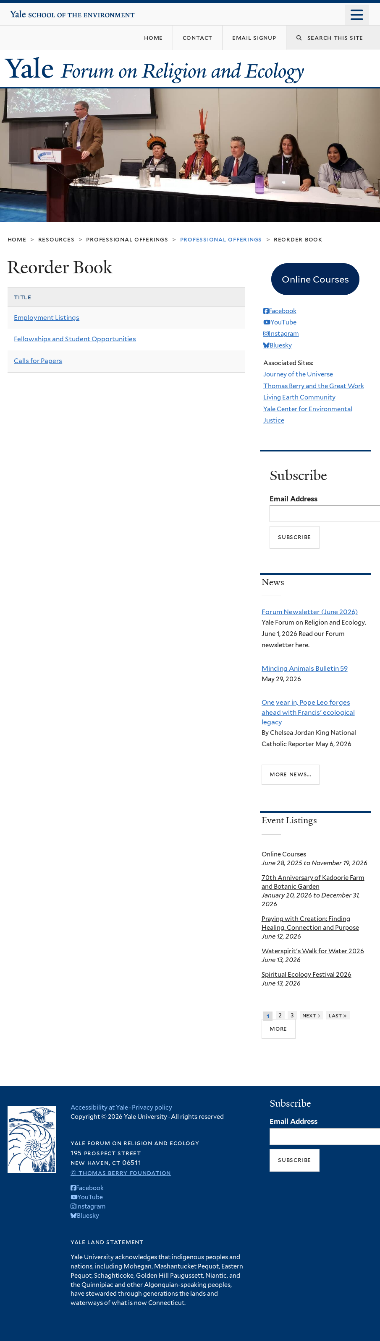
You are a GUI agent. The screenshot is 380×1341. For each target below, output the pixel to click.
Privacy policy (152, 1107)
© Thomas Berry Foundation (121, 1173)
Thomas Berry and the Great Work (313, 386)
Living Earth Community (299, 397)
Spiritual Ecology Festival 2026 (306, 974)
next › (311, 1015)
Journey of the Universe (298, 374)
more (278, 1028)
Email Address (293, 499)
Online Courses (284, 854)
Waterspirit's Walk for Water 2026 (313, 951)
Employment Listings (46, 318)
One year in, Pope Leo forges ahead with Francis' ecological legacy (308, 712)
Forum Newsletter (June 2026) (310, 612)
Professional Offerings (127, 239)
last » (338, 1015)
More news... (291, 774)
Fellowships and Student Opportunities (75, 339)
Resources (56, 239)
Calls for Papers (38, 361)
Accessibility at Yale (99, 1107)
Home (17, 239)
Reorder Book (298, 239)
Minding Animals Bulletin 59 (305, 668)
